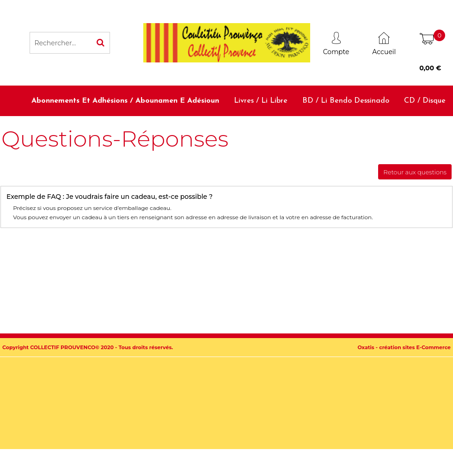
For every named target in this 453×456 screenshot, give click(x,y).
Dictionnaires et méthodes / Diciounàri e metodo (274, 131)
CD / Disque (425, 101)
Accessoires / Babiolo (410, 131)
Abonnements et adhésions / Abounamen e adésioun (125, 101)
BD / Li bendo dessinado (345, 101)
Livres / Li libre (261, 101)
